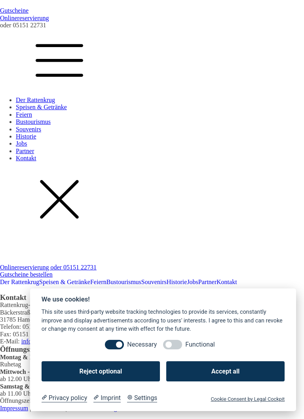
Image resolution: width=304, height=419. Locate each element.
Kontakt (26, 158)
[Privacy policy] (64, 398)
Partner (25, 151)
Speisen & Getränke (41, 107)
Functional (200, 344)
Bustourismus (33, 121)
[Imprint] (107, 398)
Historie (26, 136)
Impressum (14, 408)
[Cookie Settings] (142, 398)
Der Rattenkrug (35, 100)
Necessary (142, 344)
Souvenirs (28, 129)
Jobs (21, 143)
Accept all (225, 371)
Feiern (24, 114)
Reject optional (100, 371)
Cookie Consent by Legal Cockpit (248, 399)
